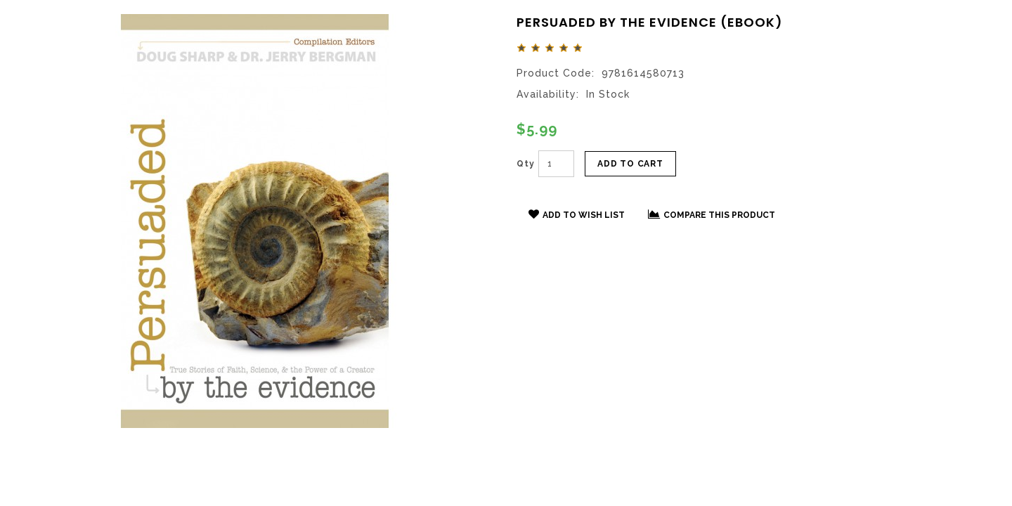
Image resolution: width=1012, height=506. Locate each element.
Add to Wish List (576, 214)
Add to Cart (630, 164)
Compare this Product (711, 214)
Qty (526, 164)
